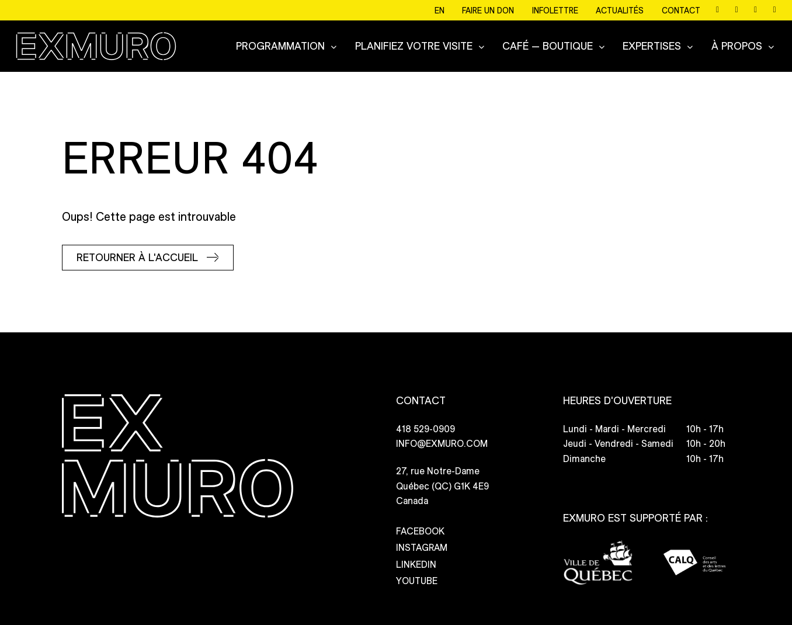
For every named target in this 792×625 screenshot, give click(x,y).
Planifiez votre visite (414, 45)
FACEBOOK (420, 525)
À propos (736, 45)
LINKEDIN (416, 558)
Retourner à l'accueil (137, 250)
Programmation (280, 45)
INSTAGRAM (421, 541)
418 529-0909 (425, 423)
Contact (681, 10)
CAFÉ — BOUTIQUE (547, 45)
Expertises (652, 45)
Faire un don (489, 10)
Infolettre (555, 10)
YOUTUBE (416, 574)
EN (440, 10)
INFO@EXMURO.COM (442, 438)
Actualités (620, 10)
